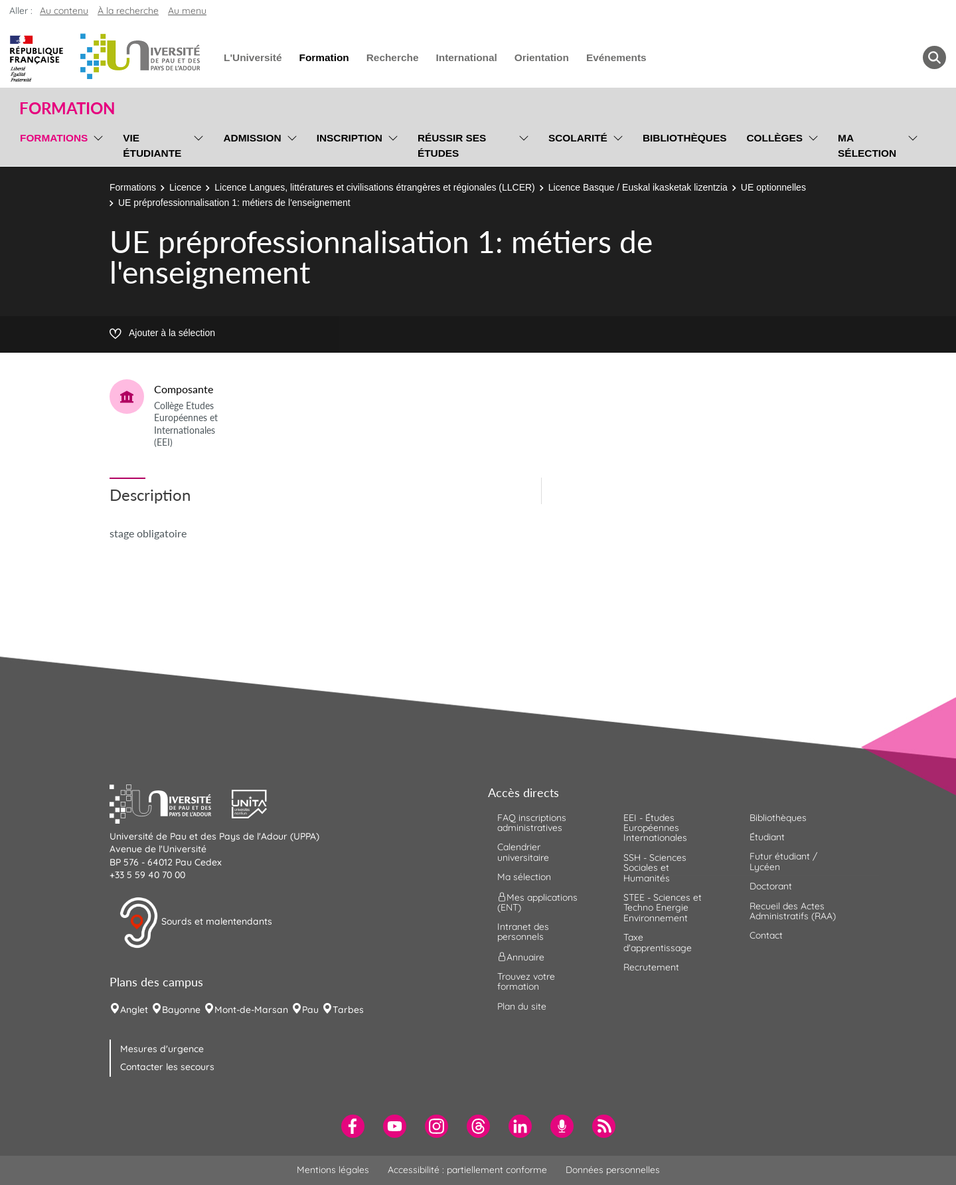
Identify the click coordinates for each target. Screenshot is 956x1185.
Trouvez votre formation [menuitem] (526, 981)
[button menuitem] (934, 57)
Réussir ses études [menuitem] (452, 145)
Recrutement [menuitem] (651, 967)
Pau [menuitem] (310, 1010)
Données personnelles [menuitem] (613, 1170)
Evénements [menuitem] (616, 57)
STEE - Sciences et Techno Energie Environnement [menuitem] (662, 907)
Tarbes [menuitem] (348, 1010)
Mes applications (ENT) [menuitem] (537, 902)
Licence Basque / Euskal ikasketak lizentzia (638, 187)
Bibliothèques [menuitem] (685, 137)
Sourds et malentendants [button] (195, 922)
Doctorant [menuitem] (771, 886)
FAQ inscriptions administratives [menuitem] (531, 823)
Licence (185, 187)
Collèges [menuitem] (774, 137)
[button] (171, 802)
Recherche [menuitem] (392, 57)
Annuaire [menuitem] (520, 956)
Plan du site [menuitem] (521, 1006)
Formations (133, 187)
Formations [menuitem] (54, 137)
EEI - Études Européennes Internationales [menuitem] (655, 828)
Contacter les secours (167, 1067)
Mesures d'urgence (162, 1049)
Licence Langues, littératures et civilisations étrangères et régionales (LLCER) (374, 187)
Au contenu (64, 11)
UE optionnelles (773, 187)
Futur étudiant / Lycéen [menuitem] (783, 861)
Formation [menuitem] (324, 57)
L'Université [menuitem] (252, 57)
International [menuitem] (466, 57)
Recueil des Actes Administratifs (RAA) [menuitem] (793, 911)
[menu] (96, 143)
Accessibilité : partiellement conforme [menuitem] (467, 1170)
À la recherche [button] (128, 11)
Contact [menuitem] (766, 935)
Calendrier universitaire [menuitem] (523, 852)
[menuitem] (353, 1126)
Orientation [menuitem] (542, 57)
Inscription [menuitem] (349, 137)
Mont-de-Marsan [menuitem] (251, 1010)
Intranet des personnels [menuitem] (523, 932)
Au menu (187, 11)
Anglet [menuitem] (134, 1010)
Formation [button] (67, 108)
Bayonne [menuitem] (181, 1010)
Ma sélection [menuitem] (867, 145)
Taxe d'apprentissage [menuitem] (657, 942)
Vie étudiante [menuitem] (152, 145)
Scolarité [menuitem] (577, 137)
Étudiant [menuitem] (767, 837)
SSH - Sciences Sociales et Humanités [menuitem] (654, 868)
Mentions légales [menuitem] (333, 1170)
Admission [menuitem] (252, 137)
